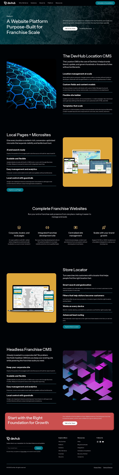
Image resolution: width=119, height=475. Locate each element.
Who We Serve (23, 3)
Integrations (81, 447)
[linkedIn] (100, 441)
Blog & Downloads (82, 444)
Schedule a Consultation (105, 3)
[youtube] (103, 441)
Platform (50, 3)
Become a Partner (83, 454)
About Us (42, 3)
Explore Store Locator (72, 327)
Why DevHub (62, 441)
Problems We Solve (87, 29)
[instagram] (98, 441)
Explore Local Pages (15, 190)
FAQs (79, 441)
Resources (59, 3)
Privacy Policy (24, 451)
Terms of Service (107, 467)
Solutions (34, 3)
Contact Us (81, 457)
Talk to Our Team (70, 28)
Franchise (61, 454)
